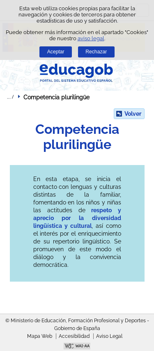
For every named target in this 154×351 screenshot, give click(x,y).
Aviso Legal (109, 336)
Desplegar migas (10, 97)
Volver (132, 113)
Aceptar (55, 52)
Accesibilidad (74, 336)
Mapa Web (39, 336)
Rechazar (96, 52)
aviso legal (91, 38)
